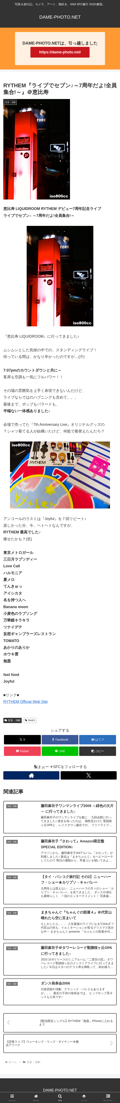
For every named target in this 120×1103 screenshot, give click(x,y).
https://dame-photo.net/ (60, 52)
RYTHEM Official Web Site (25, 702)
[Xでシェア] (22, 739)
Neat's (30, 720)
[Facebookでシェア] (60, 739)
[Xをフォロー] (89, 775)
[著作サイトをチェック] (31, 775)
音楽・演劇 (12, 720)
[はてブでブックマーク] (97, 739)
